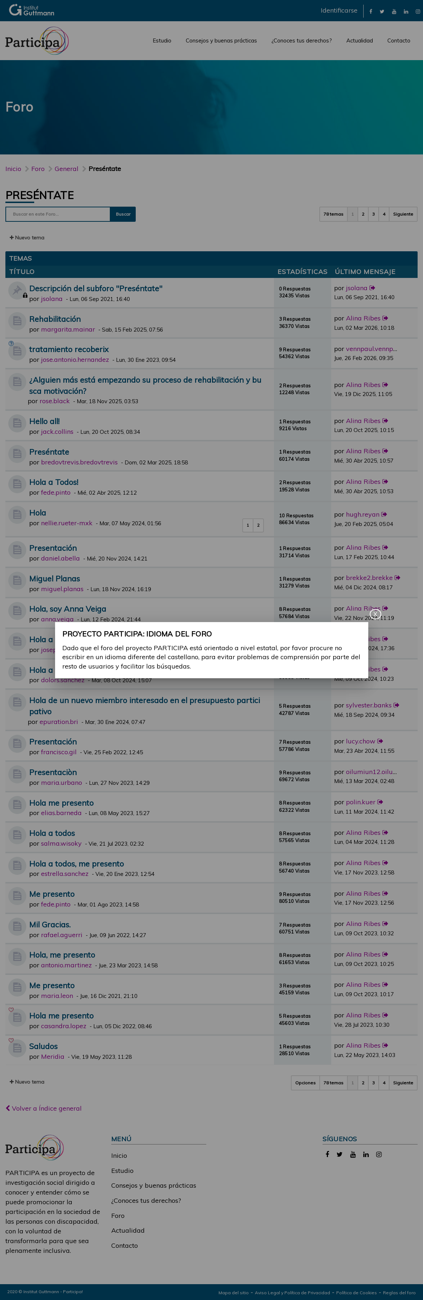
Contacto (398, 40)
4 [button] (384, 214)
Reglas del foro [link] (399, 1292)
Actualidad (359, 40)
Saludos (43, 1046)
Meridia (52, 1056)
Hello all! (44, 421)
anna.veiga (57, 619)
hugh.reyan (362, 514)
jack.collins (57, 431)
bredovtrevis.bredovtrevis (79, 462)
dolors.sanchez (63, 680)
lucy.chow (360, 741)
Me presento (52, 894)
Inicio (13, 169)
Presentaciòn (53, 772)
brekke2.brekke (369, 577)
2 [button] (363, 214)
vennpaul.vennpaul (374, 349)
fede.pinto (56, 492)
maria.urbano (61, 782)
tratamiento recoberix (69, 349)
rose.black (55, 401)
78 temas (333, 214)
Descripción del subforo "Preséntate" (95, 288)
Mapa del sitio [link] (234, 1292)
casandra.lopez (63, 1026)
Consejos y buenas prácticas (221, 40)
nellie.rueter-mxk (67, 523)
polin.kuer (360, 802)
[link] (370, 11)
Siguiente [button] (403, 214)
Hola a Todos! (53, 482)
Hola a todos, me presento (76, 863)
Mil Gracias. (50, 924)
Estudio (162, 40)
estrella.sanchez (65, 873)
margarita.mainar (68, 329)
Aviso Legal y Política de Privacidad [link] (292, 1292)
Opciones (305, 1082)
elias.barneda (61, 813)
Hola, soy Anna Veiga (67, 608)
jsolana (52, 298)
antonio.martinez (66, 965)
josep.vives (57, 649)
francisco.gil (59, 752)
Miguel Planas (54, 578)
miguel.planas (62, 589)
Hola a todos (52, 670)
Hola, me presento (62, 954)
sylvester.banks (369, 705)
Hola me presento (61, 803)
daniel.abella (60, 558)
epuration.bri (59, 722)
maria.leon (57, 995)
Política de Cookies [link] (356, 1292)
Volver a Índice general (43, 1108)
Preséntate (39, 195)
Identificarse (339, 10)
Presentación (53, 548)
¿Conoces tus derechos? (301, 40)
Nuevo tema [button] (27, 237)
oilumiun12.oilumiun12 (381, 772)
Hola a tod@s (53, 639)
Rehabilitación (55, 319)
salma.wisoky (61, 843)
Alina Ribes (363, 318)
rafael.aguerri (61, 935)
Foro (118, 1215)
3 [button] (373, 214)
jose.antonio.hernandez (75, 359)
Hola (37, 512)
